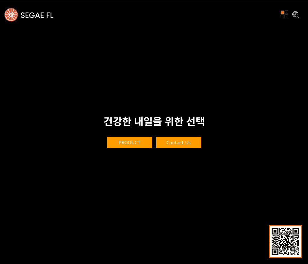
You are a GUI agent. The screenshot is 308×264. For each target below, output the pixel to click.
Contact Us (179, 142)
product (129, 142)
